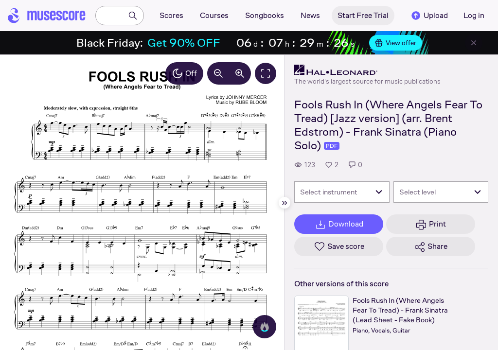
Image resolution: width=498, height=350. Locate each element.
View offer (395, 43)
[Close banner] (473, 43)
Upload (429, 15)
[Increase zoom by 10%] (239, 73)
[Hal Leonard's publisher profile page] (367, 70)
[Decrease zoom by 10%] (218, 73)
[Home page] (47, 15)
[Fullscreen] (265, 73)
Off (184, 73)
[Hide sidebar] (284, 203)
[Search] (132, 15)
